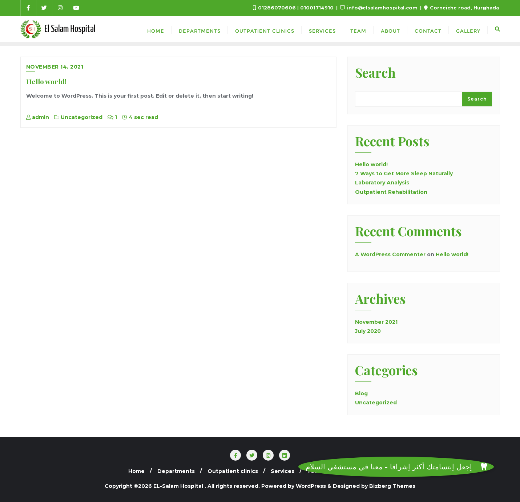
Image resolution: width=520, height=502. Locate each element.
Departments (176, 471)
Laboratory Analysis (382, 182)
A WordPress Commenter (390, 254)
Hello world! (46, 81)
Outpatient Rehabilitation (391, 192)
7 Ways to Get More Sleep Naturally (404, 173)
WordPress (311, 486)
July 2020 (368, 331)
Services (282, 471)
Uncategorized (78, 117)
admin (37, 117)
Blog (361, 393)
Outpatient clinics (232, 471)
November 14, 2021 (55, 67)
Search (375, 73)
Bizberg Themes (392, 486)
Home (136, 471)
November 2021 (376, 322)
